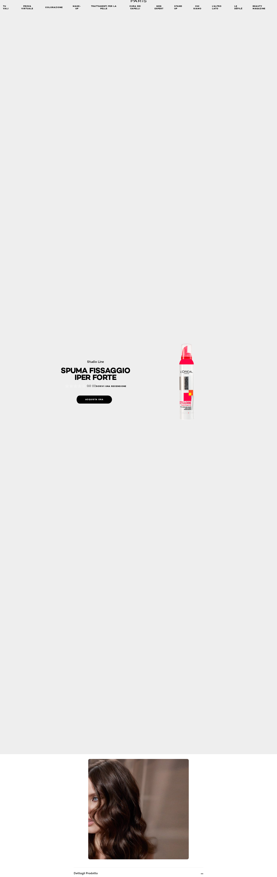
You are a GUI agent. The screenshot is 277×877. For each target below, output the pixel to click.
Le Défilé (238, 7)
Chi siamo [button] (197, 7)
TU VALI (6, 7)
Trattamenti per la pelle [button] (104, 7)
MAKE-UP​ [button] (77, 7)
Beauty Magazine (259, 7)
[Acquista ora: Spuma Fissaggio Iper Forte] (94, 400)
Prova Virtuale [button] (27, 7)
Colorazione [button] (54, 7)
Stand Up (178, 7)
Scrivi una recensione (111, 386)
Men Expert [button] (159, 7)
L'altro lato (217, 7)
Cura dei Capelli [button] (135, 7)
